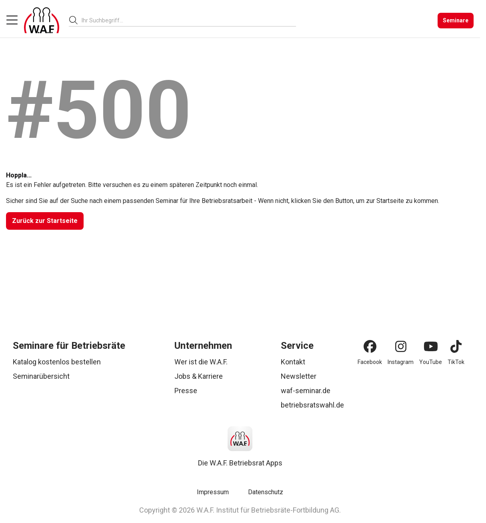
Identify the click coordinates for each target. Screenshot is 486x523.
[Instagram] (401, 346)
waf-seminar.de (305, 390)
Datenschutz (265, 492)
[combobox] (189, 20)
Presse (185, 390)
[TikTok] (456, 346)
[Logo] (41, 20)
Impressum (213, 492)
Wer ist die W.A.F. (201, 362)
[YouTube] (431, 346)
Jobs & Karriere (198, 376)
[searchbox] (185, 20)
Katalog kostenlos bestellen (57, 362)
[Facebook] (370, 346)
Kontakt (293, 362)
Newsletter (298, 376)
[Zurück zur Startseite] (45, 221)
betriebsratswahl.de (312, 405)
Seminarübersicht (41, 376)
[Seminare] (456, 20)
